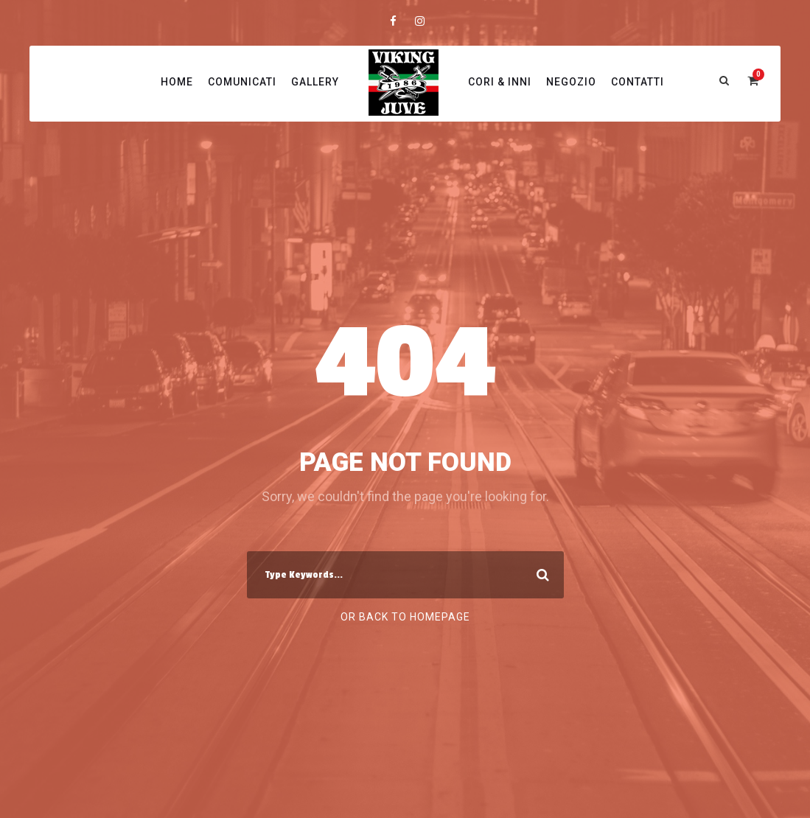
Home (177, 82)
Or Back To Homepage (405, 617)
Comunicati (242, 82)
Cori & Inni (499, 82)
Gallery (315, 82)
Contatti (637, 82)
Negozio (571, 82)
